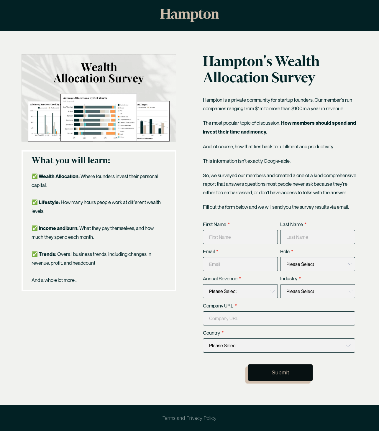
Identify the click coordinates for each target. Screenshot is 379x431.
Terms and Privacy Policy (189, 418)
